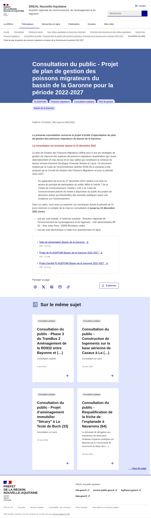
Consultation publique (84, 102)
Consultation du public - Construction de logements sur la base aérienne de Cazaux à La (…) (96, 341)
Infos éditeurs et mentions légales (105, 507)
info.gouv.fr (81, 490)
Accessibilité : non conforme (59, 507)
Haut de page (138, 468)
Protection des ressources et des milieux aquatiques (110, 32)
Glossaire (21, 507)
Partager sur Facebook (35, 287)
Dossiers (92, 24)
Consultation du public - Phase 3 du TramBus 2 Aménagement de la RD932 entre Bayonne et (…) (52, 341)
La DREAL (8, 24)
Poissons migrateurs (60, 102)
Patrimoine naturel (35, 32)
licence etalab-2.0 (60, 514)
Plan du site (8, 507)
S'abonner (109, 285)
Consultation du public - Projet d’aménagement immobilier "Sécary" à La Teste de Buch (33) (52, 414)
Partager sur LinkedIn (52, 287)
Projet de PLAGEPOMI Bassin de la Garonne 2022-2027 (69, 253)
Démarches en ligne (51, 24)
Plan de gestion (106, 102)
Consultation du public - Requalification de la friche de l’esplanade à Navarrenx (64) (97, 414)
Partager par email (60, 287)
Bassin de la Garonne (44, 108)
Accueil (6, 32)
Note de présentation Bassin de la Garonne (62, 242)
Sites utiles (109, 24)
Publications (74, 24)
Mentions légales (37, 507)
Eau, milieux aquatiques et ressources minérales (66, 32)
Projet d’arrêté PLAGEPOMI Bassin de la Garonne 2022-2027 (72, 263)
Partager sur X (43, 287)
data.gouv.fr (81, 496)
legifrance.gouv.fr (129, 490)
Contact (142, 6)
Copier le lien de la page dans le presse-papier (68, 287)
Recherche (144, 13)
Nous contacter (82, 507)
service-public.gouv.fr (103, 490)
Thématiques (27, 24)
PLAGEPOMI (40, 102)
